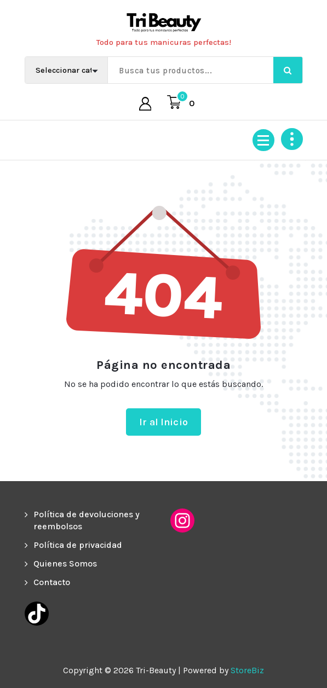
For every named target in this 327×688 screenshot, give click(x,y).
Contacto (51, 582)
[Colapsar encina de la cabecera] (292, 139)
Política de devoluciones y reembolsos (86, 520)
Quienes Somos (65, 563)
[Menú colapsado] (263, 140)
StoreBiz (247, 670)
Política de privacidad (77, 545)
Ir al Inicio (163, 422)
